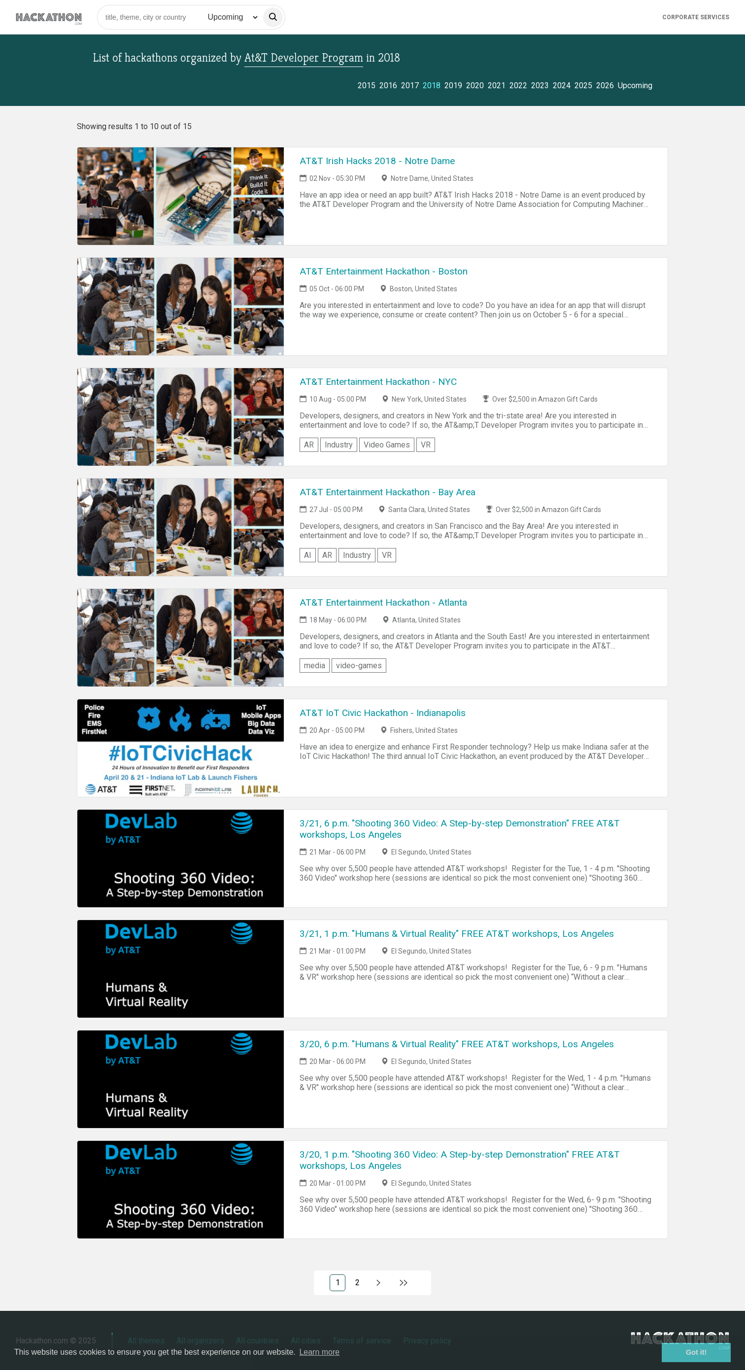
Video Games (387, 444)
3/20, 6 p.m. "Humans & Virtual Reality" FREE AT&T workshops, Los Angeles (457, 1044)
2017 (410, 85)
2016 (388, 85)
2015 (366, 85)
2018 (431, 85)
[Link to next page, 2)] (378, 1282)
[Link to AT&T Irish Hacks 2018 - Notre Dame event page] (180, 196)
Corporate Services (695, 17)
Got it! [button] (696, 1352)
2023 (540, 85)
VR (426, 444)
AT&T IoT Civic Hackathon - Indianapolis (383, 713)
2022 (518, 85)
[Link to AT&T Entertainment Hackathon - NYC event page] (180, 417)
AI (307, 555)
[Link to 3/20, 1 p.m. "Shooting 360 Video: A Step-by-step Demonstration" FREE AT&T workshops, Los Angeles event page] (180, 1189)
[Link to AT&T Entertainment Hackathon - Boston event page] (180, 306)
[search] (273, 17)
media (314, 665)
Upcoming (635, 85)
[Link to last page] (403, 1282)
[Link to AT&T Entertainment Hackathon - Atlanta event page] (180, 637)
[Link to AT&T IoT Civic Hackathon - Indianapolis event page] (180, 748)
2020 (475, 85)
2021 (497, 85)
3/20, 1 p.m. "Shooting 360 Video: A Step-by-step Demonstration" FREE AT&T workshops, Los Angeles (460, 1160)
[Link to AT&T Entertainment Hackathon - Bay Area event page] (180, 527)
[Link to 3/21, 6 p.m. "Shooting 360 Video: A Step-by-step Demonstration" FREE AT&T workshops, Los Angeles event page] (180, 858)
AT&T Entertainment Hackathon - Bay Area (387, 492)
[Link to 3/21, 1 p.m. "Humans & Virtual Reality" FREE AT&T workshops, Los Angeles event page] (180, 969)
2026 (605, 85)
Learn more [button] (319, 1352)
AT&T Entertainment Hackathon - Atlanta (383, 602)
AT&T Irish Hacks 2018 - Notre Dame (377, 161)
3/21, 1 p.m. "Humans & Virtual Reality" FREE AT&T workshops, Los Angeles (457, 933)
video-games (359, 665)
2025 (583, 85)
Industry (339, 444)
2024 (562, 85)
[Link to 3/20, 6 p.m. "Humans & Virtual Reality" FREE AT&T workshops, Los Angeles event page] (180, 1079)
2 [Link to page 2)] (357, 1282)
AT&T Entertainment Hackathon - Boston (384, 271)
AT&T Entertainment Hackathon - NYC (378, 381)
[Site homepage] (49, 17)
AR (309, 444)
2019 (453, 85)
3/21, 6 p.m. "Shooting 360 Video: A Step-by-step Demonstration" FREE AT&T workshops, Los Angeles (460, 829)
